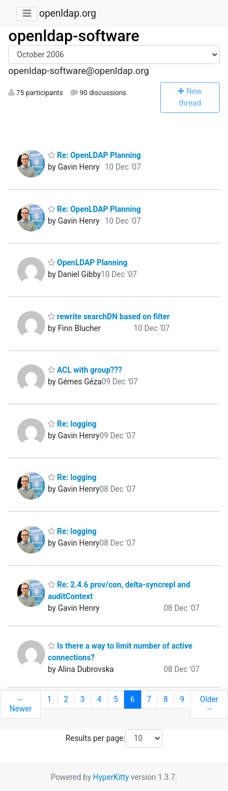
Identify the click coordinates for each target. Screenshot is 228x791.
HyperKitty (111, 777)
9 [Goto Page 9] (182, 699)
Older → (209, 704)
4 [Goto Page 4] (99, 699)
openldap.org (67, 13)
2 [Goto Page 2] (66, 699)
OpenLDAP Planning (87, 262)
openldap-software (73, 36)
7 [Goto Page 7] (149, 699)
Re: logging (72, 423)
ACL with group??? (85, 369)
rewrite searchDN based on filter (109, 316)
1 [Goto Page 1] (49, 699)
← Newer (20, 704)
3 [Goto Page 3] (83, 699)
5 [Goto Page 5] (115, 699)
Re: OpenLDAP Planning (94, 155)
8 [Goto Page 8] (165, 699)
